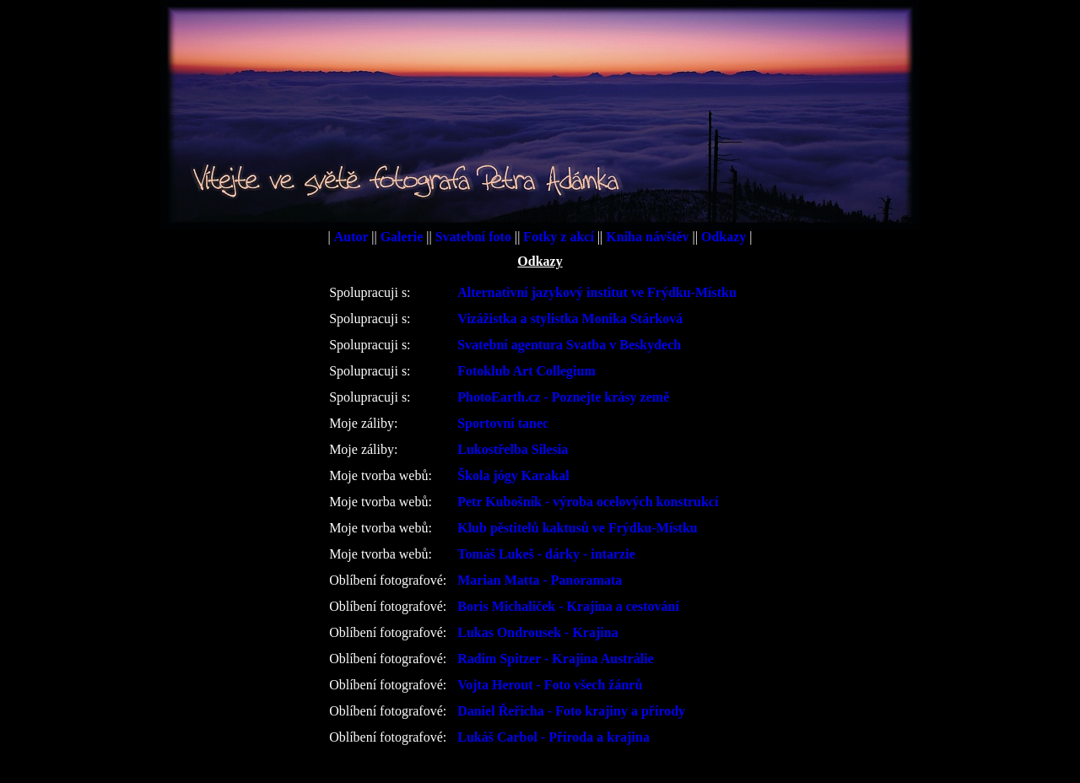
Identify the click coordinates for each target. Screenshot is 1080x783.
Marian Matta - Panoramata (539, 580)
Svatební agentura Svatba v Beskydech (569, 345)
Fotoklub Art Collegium (526, 371)
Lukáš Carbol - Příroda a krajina (553, 737)
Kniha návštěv (649, 237)
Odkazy (725, 237)
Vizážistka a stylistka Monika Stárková (570, 318)
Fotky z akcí (560, 237)
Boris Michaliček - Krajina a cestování (568, 606)
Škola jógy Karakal (513, 475)
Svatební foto (475, 237)
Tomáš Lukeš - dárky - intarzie (546, 554)
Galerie (404, 237)
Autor (353, 237)
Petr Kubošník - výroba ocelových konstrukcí (587, 501)
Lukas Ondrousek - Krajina (537, 632)
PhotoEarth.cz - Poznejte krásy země (563, 397)
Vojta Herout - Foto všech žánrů (549, 685)
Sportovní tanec (502, 423)
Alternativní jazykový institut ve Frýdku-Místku (597, 292)
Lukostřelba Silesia (512, 449)
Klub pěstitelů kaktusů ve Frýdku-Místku (577, 528)
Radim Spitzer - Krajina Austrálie (555, 658)
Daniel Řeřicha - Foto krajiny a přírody (571, 711)
